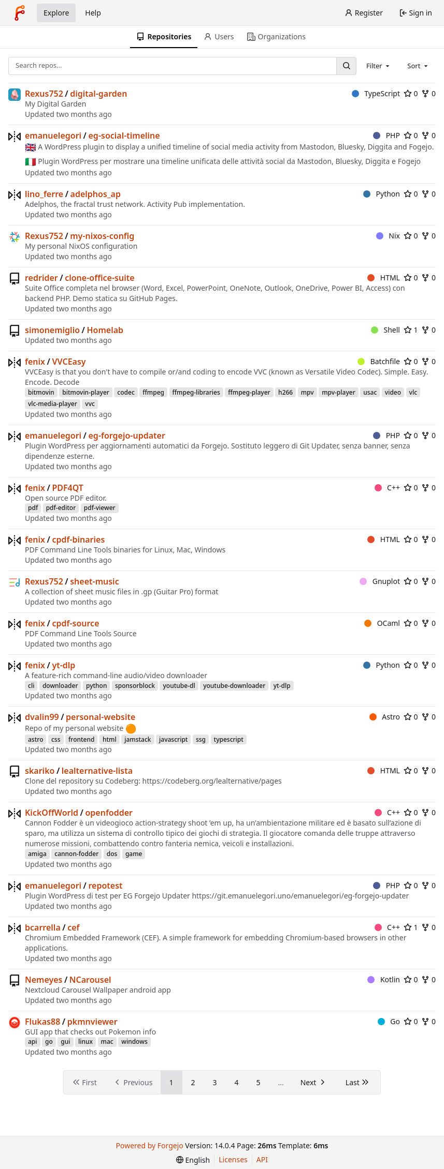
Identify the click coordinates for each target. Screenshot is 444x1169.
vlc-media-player (52, 403)
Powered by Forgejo (149, 1145)
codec (125, 392)
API (262, 1159)
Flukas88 (42, 1021)
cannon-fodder (76, 853)
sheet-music (94, 581)
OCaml (382, 623)
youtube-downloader (234, 685)
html (110, 739)
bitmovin (41, 392)
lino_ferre (44, 194)
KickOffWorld (51, 812)
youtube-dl (179, 685)
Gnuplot (380, 581)
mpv (307, 392)
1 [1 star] (411, 330)
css (56, 739)
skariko (39, 771)
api (32, 1041)
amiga (37, 853)
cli (31, 685)
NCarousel (90, 980)
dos (112, 853)
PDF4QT (67, 488)
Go (389, 1021)
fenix (35, 361)
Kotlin (383, 979)
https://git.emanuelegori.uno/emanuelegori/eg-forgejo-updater (300, 896)
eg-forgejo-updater (127, 435)
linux (85, 1041)
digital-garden (98, 93)
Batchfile (378, 361)
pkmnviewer (92, 1021)
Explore (56, 13)
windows (134, 1041)
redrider (41, 278)
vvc (90, 403)
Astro (384, 717)
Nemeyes (43, 980)
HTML (383, 277)
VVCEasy (68, 361)
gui (65, 1041)
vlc (413, 392)
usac (370, 392)
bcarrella (43, 927)
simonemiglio (52, 330)
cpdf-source (75, 623)
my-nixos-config (102, 236)
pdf (33, 507)
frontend (81, 739)
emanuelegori (53, 135)
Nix (388, 236)
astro (35, 739)
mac (107, 1041)
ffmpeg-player (249, 392)
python (96, 685)
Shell (385, 330)
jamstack (137, 739)
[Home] (19, 13)
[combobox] (378, 66)
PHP (386, 135)
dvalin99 (42, 717)
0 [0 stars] (411, 93)
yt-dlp (63, 665)
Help (93, 13)
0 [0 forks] (428, 93)
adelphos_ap (95, 194)
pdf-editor (61, 507)
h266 (285, 392)
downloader (60, 685)
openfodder (109, 812)
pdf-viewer (100, 507)
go (49, 1041)
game (133, 853)
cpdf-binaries (78, 539)
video (393, 392)
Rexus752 (44, 93)
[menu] (193, 1160)
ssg (201, 739)
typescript (229, 739)
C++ (387, 487)
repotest (106, 885)
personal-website (100, 717)
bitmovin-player (85, 392)
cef (73, 927)
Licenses (233, 1159)
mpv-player (338, 392)
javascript (173, 739)
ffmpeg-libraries (196, 392)
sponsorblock (135, 685)
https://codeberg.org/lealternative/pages (212, 781)
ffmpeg (153, 392)
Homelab (105, 330)
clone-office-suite (99, 278)
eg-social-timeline (124, 135)
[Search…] (346, 66)
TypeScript (376, 93)
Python (381, 194)
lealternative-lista (97, 771)
